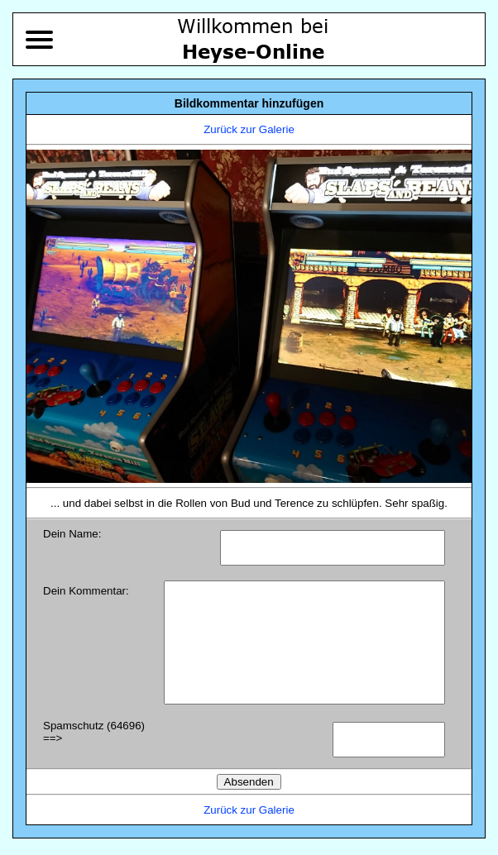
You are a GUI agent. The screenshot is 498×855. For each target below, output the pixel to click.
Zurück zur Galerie (249, 129)
